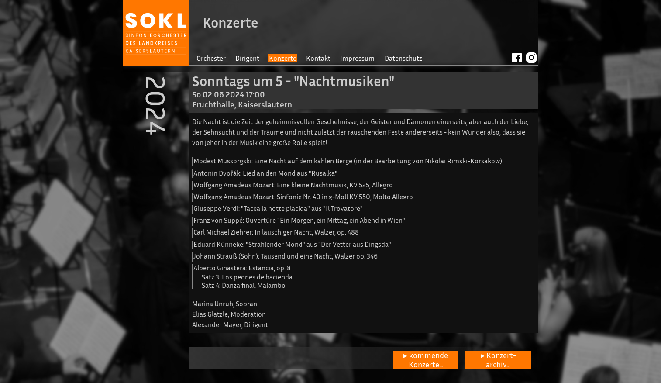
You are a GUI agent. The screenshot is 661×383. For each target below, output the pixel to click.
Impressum (357, 58)
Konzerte (282, 58)
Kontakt (318, 58)
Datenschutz (403, 58)
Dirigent (247, 58)
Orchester (211, 58)
